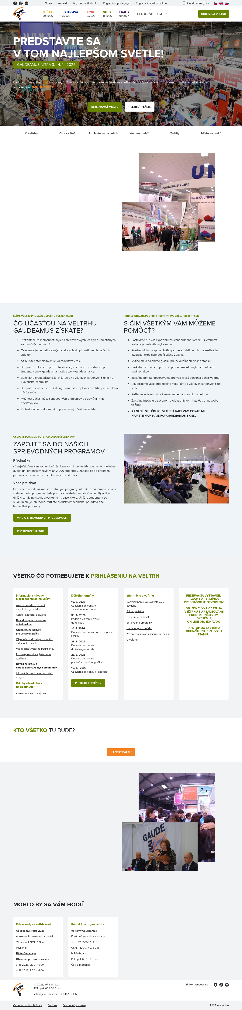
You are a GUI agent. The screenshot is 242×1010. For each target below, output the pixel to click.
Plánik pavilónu (135, 611)
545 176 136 (70, 994)
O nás (48, 3)
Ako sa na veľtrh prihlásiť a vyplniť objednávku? (30, 607)
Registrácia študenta (85, 3)
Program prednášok (138, 617)
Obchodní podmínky (74, 1005)
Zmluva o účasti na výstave (31, 693)
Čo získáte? (67, 133)
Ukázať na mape (26, 953)
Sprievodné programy (139, 623)
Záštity (174, 133)
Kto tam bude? (139, 133)
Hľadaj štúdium (149, 14)
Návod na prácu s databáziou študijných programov (36, 665)
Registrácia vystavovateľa (151, 3)
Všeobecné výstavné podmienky (35, 649)
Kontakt (62, 3)
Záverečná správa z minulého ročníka (148, 634)
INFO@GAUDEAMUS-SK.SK (176, 415)
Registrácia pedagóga (116, 3)
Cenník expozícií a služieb (31, 615)
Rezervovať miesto (105, 107)
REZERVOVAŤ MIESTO (30, 531)
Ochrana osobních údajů (27, 1005)
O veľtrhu (31, 133)
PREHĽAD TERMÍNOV (88, 683)
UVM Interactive (219, 1005)
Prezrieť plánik (140, 107)
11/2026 (107, 14)
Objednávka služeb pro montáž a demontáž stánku (34, 641)
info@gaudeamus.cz (45, 994)
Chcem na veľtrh (213, 14)
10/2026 (69, 14)
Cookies (52, 1005)
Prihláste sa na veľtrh (103, 133)
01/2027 (124, 14)
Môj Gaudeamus (197, 984)
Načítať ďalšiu (121, 752)
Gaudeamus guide (196, 3)
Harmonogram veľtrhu (139, 628)
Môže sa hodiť (211, 133)
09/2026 (48, 14)
